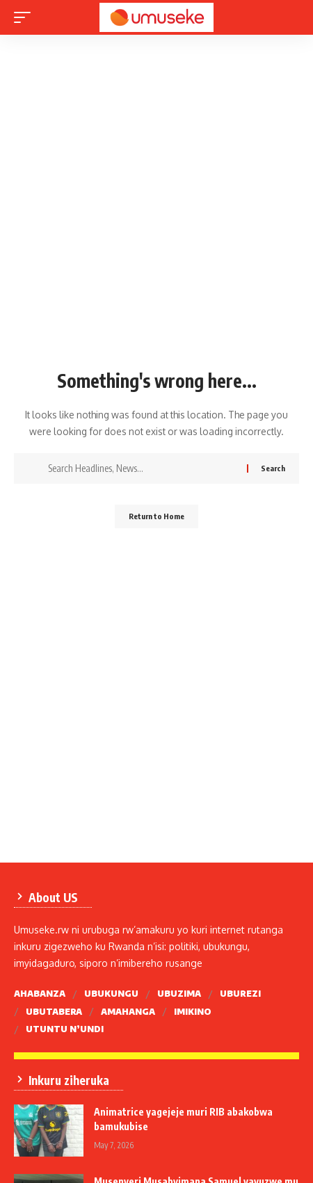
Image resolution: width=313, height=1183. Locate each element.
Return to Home (156, 516)
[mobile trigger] (26, 17)
